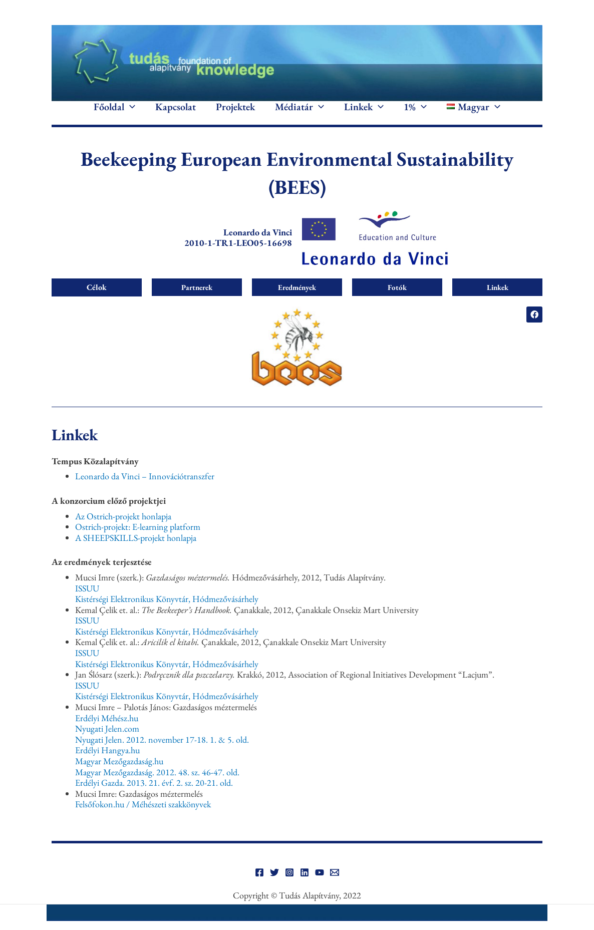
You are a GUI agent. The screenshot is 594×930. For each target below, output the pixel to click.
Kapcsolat (175, 114)
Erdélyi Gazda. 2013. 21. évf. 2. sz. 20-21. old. (154, 797)
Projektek (235, 114)
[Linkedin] (304, 887)
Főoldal (114, 114)
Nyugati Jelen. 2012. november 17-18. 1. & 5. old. (162, 754)
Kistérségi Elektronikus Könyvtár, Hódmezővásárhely (166, 613)
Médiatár (299, 114)
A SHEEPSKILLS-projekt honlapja (135, 552)
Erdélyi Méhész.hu (106, 732)
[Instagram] (289, 887)
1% (415, 114)
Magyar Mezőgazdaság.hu (119, 775)
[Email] (334, 887)
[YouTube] (319, 887)
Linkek (364, 114)
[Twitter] (274, 887)
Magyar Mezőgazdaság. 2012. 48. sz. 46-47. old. (157, 786)
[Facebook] (259, 887)
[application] (129, 114)
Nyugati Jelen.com (107, 743)
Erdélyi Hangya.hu (107, 765)
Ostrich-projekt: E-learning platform (137, 541)
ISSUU (87, 602)
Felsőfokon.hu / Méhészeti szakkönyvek (143, 819)
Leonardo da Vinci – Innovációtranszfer (144, 491)
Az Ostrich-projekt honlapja (123, 530)
